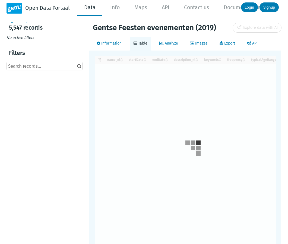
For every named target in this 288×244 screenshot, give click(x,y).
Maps (140, 7)
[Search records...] (45, 66)
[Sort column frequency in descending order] (243, 60)
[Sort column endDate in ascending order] (166, 58)
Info (115, 7)
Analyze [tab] (168, 43)
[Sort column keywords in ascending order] (220, 58)
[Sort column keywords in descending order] (220, 60)
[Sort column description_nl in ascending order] (196, 58)
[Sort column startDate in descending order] (145, 60)
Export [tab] (227, 43)
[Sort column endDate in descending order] (166, 60)
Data (90, 7)
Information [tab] (109, 43)
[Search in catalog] (79, 66)
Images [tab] (199, 43)
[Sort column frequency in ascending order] (243, 58)
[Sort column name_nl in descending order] (121, 60)
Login (249, 7)
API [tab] (252, 43)
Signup (269, 7)
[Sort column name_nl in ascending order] (121, 58)
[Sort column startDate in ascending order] (145, 58)
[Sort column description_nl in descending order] (196, 60)
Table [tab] (140, 43)
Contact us (196, 7)
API (165, 7)
